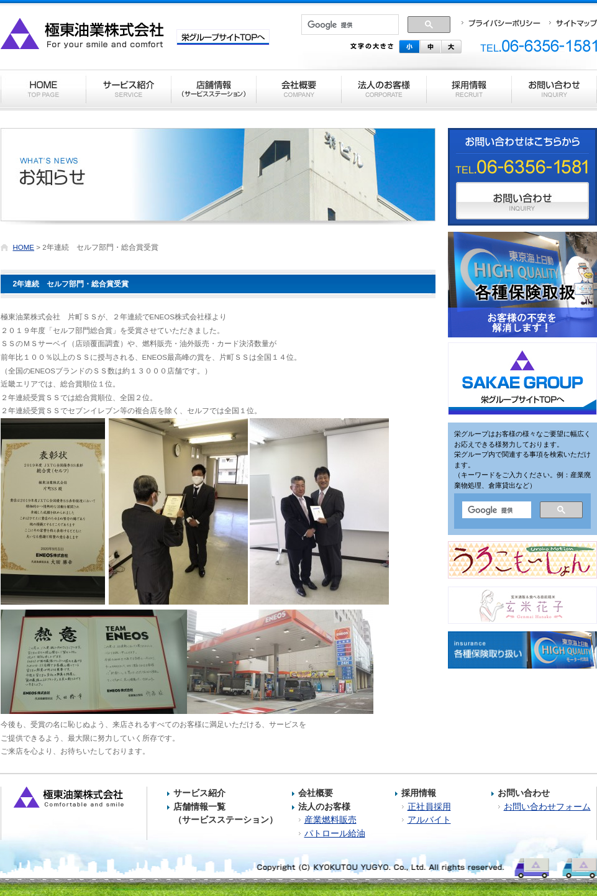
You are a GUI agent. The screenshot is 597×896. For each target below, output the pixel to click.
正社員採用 (429, 806)
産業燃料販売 (330, 820)
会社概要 (315, 793)
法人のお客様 (324, 806)
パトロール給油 (334, 833)
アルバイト (429, 820)
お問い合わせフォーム (547, 806)
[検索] (350, 24)
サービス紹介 (199, 793)
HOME (24, 247)
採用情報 (418, 793)
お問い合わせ (524, 793)
